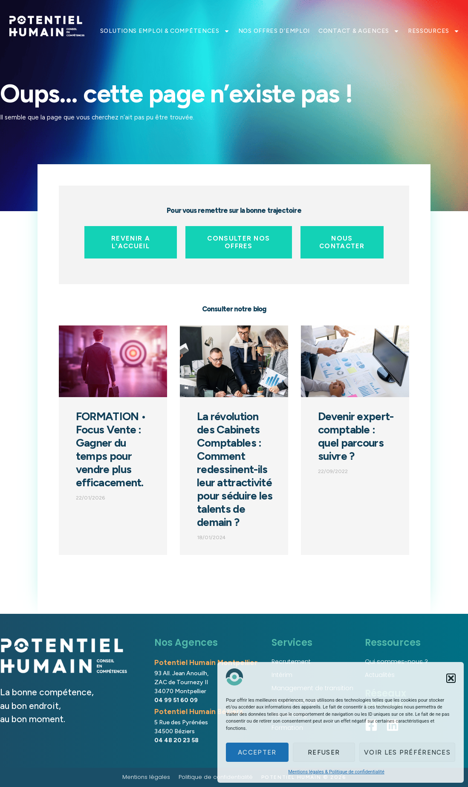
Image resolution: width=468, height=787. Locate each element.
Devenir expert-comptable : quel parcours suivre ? (356, 436)
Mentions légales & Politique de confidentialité (336, 772)
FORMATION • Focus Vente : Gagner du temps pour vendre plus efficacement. (111, 449)
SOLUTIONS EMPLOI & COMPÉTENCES (165, 31)
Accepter (257, 752)
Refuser (324, 752)
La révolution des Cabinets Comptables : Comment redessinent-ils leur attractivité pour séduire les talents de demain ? (235, 469)
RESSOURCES (433, 31)
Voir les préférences (407, 752)
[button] (451, 678)
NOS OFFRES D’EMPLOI (274, 31)
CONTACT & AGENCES (358, 31)
